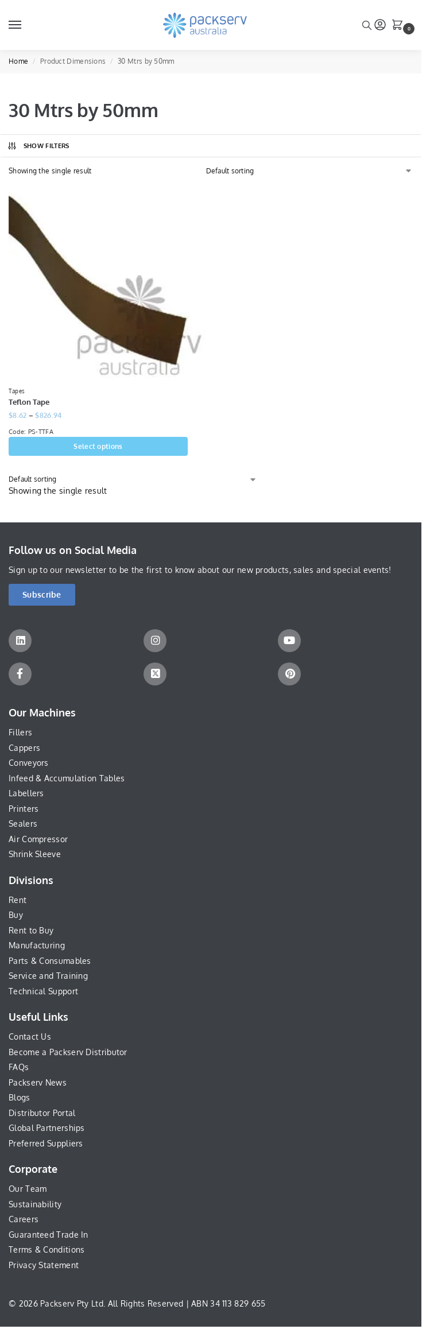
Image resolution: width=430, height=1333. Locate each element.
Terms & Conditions (46, 1251)
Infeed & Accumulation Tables (67, 779)
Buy (16, 915)
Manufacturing (37, 946)
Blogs (19, 1098)
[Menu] (26, 25)
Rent (17, 900)
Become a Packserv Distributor (68, 1052)
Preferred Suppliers (46, 1144)
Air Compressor (38, 839)
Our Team (28, 1189)
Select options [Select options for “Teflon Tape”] (97, 446)
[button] (399, 25)
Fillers (20, 733)
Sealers (23, 824)
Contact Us (30, 1037)
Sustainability (35, 1205)
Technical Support (43, 992)
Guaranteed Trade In (48, 1235)
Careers (23, 1220)
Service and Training (48, 976)
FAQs (19, 1067)
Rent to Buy (31, 931)
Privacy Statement (44, 1265)
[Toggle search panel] (367, 25)
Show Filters (38, 146)
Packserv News (38, 1083)
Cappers (24, 748)
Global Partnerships (47, 1129)
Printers (23, 809)
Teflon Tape (29, 401)
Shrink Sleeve (35, 854)
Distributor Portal (42, 1113)
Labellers (26, 794)
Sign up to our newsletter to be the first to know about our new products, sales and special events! (200, 570)
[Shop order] (309, 171)
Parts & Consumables (50, 961)
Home (18, 61)
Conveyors (29, 763)
